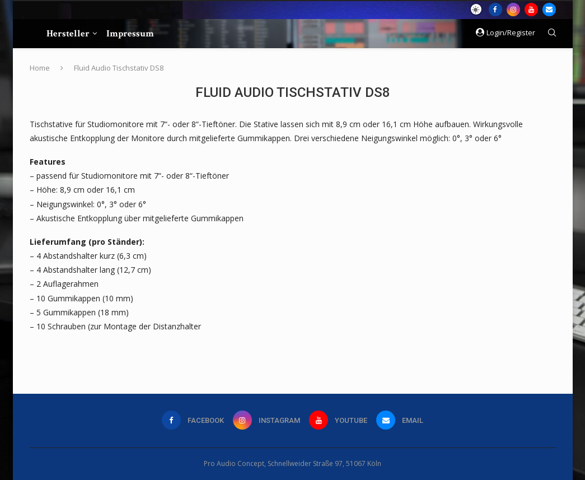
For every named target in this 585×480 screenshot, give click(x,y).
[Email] (549, 9)
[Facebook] (495, 9)
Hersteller (68, 33)
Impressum (130, 33)
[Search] (552, 34)
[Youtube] (531, 9)
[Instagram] (513, 9)
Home (40, 68)
